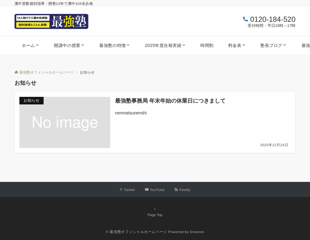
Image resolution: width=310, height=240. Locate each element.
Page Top (155, 212)
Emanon (197, 232)
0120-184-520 (272, 19)
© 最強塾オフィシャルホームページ (136, 232)
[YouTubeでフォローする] (155, 190)
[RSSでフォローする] (182, 190)
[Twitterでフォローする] (127, 190)
